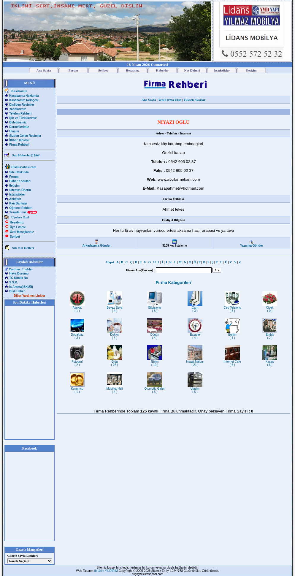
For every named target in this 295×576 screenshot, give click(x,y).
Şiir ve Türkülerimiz (23, 118)
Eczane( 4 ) (195, 334)
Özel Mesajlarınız (22, 232)
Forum (13, 176)
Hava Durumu (18, 273)
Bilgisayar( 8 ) (154, 307)
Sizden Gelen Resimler (25, 135)
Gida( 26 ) (114, 361)
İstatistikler (17, 194)
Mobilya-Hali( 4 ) (114, 388)
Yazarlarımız (23, 212)
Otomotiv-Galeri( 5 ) (154, 388)
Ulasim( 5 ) (195, 388)
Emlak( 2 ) (269, 334)
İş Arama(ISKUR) (21, 286)
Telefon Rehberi (20, 113)
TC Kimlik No (18, 278)
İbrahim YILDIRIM (106, 570)
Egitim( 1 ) (232, 334)
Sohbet (15, 236)
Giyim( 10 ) (154, 361)
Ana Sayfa (149, 99)
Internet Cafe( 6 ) (232, 361)
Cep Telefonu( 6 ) (232, 307)
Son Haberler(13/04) (26, 155)
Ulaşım (14, 131)
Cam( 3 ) (195, 307)
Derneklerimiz (19, 126)
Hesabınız (17, 222)
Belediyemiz (17, 122)
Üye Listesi (18, 227)
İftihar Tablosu (19, 140)
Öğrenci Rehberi (20, 208)
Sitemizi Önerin (20, 190)
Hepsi (110, 262)
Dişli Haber (17, 291)
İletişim (14, 185)
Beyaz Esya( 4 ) (115, 307)
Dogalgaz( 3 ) (77, 334)
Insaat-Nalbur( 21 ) (195, 361)
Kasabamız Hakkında (24, 95)
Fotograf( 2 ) (77, 361)
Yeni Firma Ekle (169, 99)
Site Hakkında (19, 172)
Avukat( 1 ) (77, 307)
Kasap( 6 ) (269, 361)
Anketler (15, 199)
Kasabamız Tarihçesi (23, 100)
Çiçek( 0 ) (269, 307)
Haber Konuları (20, 181)
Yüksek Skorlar (194, 99)
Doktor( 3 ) (114, 334)
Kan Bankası (18, 203)
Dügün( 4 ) (154, 334)
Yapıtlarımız (17, 109)
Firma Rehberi (19, 144)
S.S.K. (13, 282)
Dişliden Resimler (21, 104)
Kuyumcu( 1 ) (77, 388)
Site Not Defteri (23, 248)
